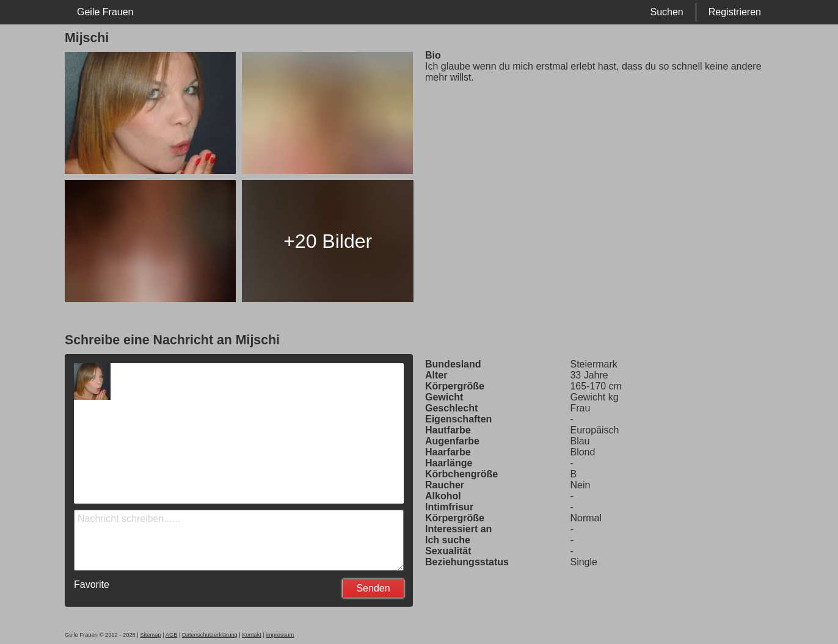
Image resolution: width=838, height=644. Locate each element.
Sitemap (150, 635)
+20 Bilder (327, 241)
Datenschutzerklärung (210, 635)
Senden (373, 588)
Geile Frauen (105, 12)
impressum (280, 635)
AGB (172, 635)
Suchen (666, 12)
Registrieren (735, 12)
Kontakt (251, 635)
